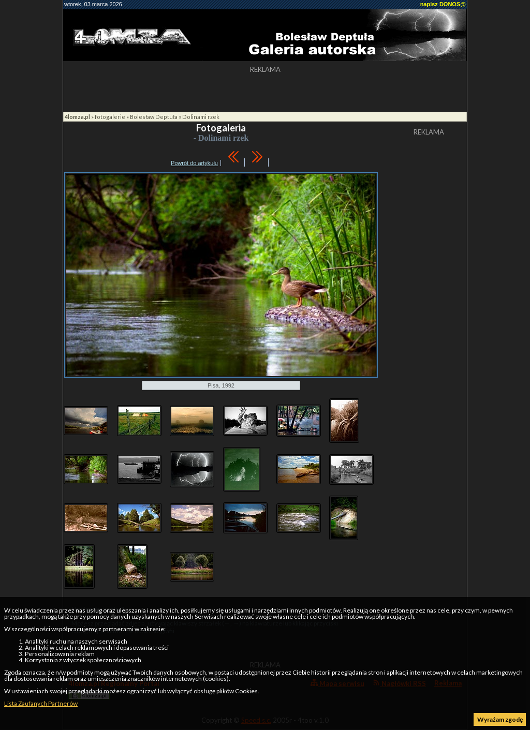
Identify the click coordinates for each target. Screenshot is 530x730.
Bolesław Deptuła (154, 116)
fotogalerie (110, 116)
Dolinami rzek (200, 116)
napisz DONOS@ (443, 4)
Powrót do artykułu (194, 163)
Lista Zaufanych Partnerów (41, 703)
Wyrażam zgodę (500, 719)
